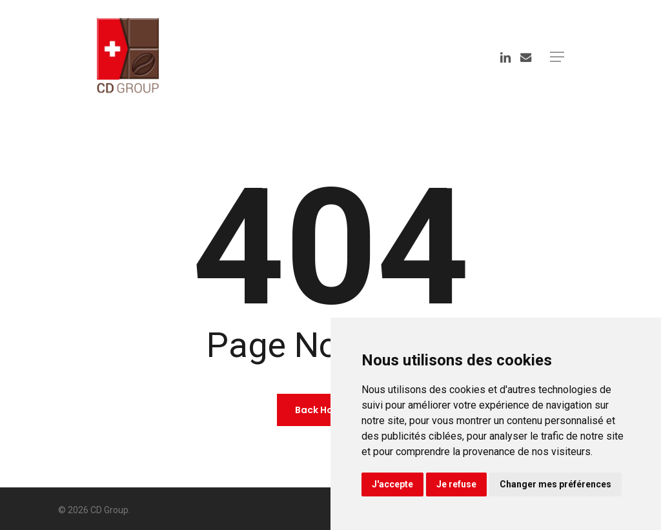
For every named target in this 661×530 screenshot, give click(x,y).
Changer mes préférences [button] (555, 484)
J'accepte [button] (392, 484)
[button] (557, 56)
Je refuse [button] (456, 484)
